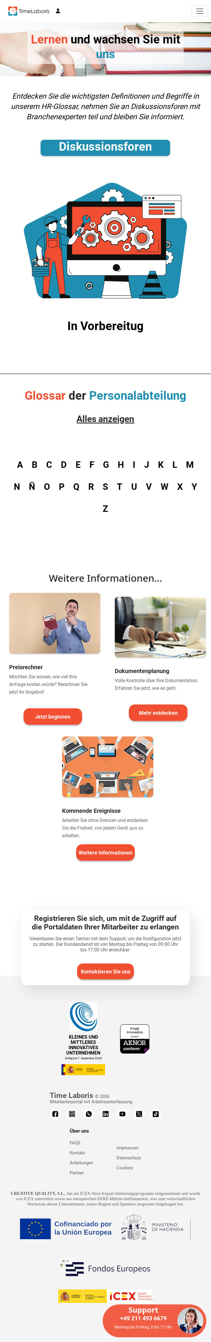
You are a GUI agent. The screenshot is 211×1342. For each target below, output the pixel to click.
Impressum (128, 1148)
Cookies (125, 1168)
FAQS (75, 1143)
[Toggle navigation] (200, 11)
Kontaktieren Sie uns (105, 971)
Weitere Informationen (105, 853)
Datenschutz (129, 1158)
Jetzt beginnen (52, 717)
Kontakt (77, 1153)
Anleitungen (81, 1163)
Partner (77, 1172)
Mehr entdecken (158, 713)
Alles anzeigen (105, 419)
